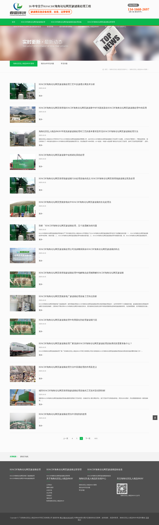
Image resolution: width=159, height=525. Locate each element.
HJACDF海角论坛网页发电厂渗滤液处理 (22, 476)
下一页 (87, 438)
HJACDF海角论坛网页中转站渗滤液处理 (22, 478)
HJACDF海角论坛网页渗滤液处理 (33, 22)
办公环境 (49, 493)
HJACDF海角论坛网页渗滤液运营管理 (101, 22)
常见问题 (64, 63)
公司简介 (49, 485)
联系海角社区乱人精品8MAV (55, 501)
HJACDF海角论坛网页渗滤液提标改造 (27, 27)
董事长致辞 (49, 487)
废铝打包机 (24, 456)
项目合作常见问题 (47, 63)
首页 (13, 22)
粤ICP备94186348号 (67, 518)
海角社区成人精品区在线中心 (115, 27)
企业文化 (49, 490)
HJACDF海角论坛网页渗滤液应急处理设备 (66, 22)
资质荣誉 (50, 27)
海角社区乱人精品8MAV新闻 (23, 63)
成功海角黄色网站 (65, 27)
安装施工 (49, 495)
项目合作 (49, 498)
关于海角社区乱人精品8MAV (88, 27)
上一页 (65, 438)
